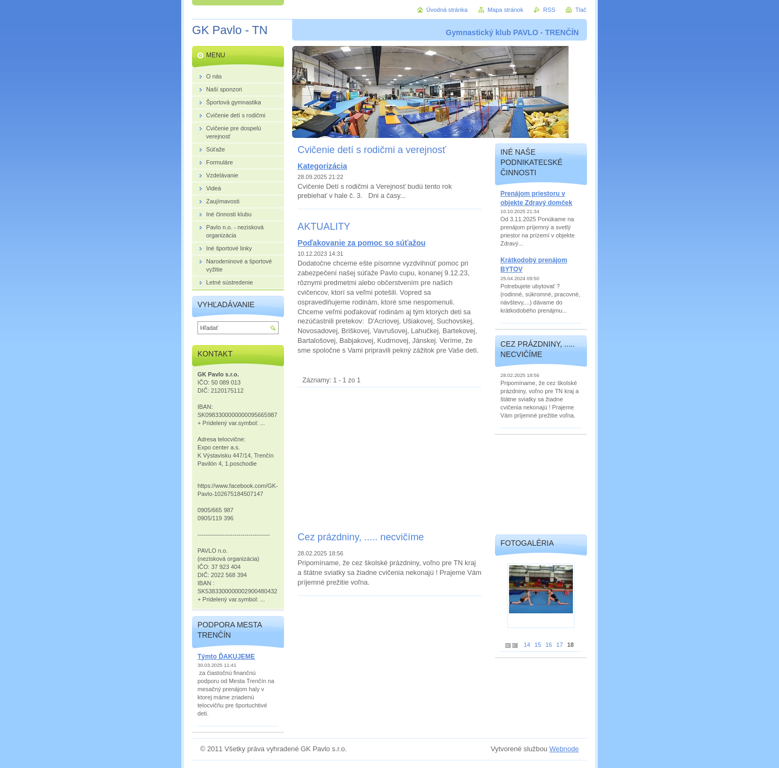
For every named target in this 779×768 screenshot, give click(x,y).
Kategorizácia (322, 166)
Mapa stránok (505, 9)
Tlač (580, 9)
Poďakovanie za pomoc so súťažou (362, 243)
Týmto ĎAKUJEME (226, 656)
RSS (549, 9)
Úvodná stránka (446, 9)
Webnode (564, 749)
